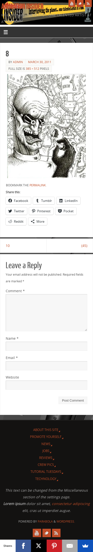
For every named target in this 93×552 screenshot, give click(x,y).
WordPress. (66, 521)
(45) (84, 245)
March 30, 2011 (39, 62)
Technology (45, 479)
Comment (15, 290)
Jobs (45, 451)
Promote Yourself (46, 436)
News (45, 444)
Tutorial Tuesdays (46, 471)
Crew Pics (46, 464)
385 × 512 (32, 69)
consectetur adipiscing (71, 503)
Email (12, 357)
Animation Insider (22, 6)
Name (12, 338)
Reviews (45, 458)
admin (18, 62)
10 (8, 245)
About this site (45, 430)
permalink (38, 185)
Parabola (45, 521)
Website (12, 377)
